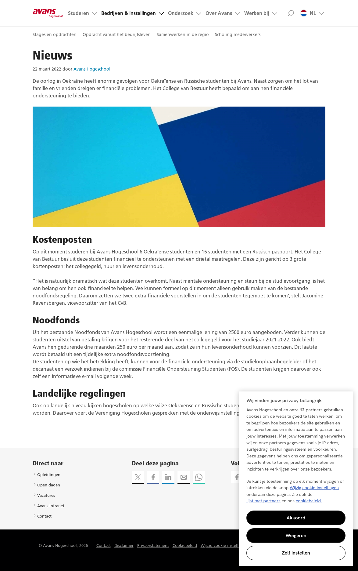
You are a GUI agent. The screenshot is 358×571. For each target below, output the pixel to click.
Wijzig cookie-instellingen (225, 545)
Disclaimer (124, 545)
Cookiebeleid (185, 545)
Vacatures (46, 495)
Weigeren (296, 535)
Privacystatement (153, 545)
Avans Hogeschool (91, 69)
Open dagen (48, 484)
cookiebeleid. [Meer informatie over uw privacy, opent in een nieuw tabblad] (309, 501)
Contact (44, 516)
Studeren (78, 13)
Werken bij (256, 13)
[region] (296, 478)
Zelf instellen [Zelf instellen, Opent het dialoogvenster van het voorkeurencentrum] (296, 553)
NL (308, 13)
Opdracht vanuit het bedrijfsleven (117, 34)
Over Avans (219, 13)
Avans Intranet (50, 505)
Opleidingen (48, 474)
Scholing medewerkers (237, 34)
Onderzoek (180, 13)
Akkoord (296, 518)
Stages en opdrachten (55, 34)
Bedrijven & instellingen (128, 13)
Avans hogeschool (48, 13)
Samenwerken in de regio (183, 34)
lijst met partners (263, 501)
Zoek (290, 13)
